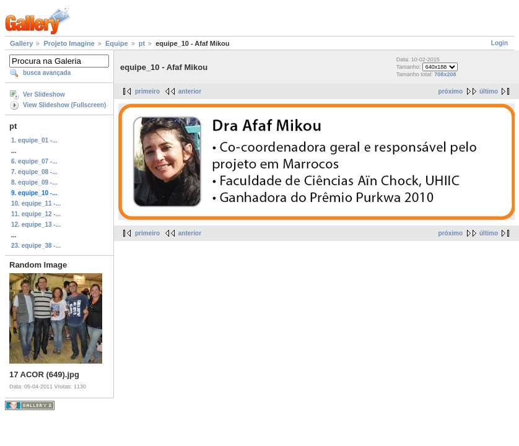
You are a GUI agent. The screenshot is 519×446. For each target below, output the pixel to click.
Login (499, 43)
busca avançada (47, 72)
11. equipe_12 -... (36, 214)
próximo (450, 91)
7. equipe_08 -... (34, 171)
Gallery (21, 43)
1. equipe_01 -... (34, 140)
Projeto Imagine (69, 43)
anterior (189, 91)
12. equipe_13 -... (36, 224)
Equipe (116, 43)
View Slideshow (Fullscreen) (64, 105)
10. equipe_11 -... (36, 203)
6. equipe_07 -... (34, 161)
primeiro (147, 91)
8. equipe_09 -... (34, 182)
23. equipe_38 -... (36, 245)
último (488, 91)
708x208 (445, 74)
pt (142, 43)
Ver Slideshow (44, 94)
